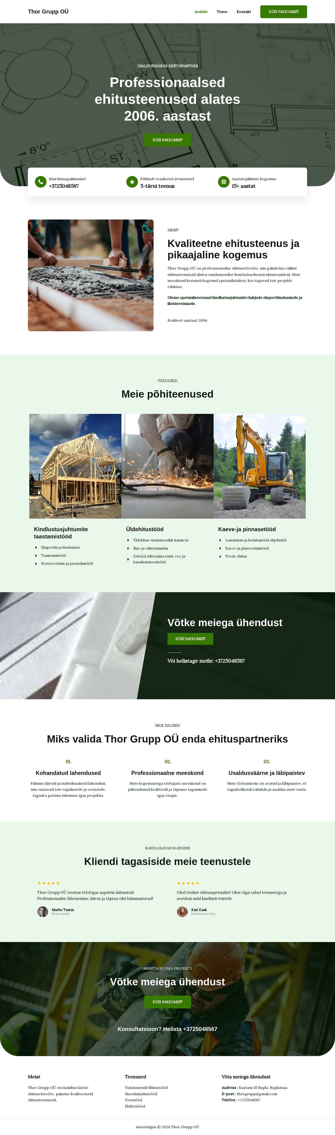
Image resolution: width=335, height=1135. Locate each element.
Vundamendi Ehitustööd (146, 1087)
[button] (283, 11)
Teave (225, 11)
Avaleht (205, 11)
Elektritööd (135, 1106)
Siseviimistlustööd (141, 1093)
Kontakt (245, 11)
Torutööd (133, 1100)
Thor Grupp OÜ (48, 11)
